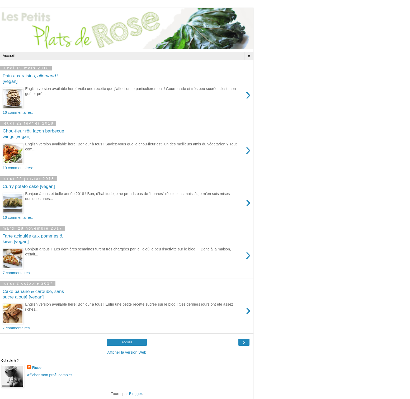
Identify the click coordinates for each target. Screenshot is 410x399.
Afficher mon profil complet (49, 375)
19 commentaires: (18, 168)
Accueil (127, 342)
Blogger (135, 394)
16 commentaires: (18, 112)
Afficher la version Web (126, 352)
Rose (36, 367)
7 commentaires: (17, 273)
